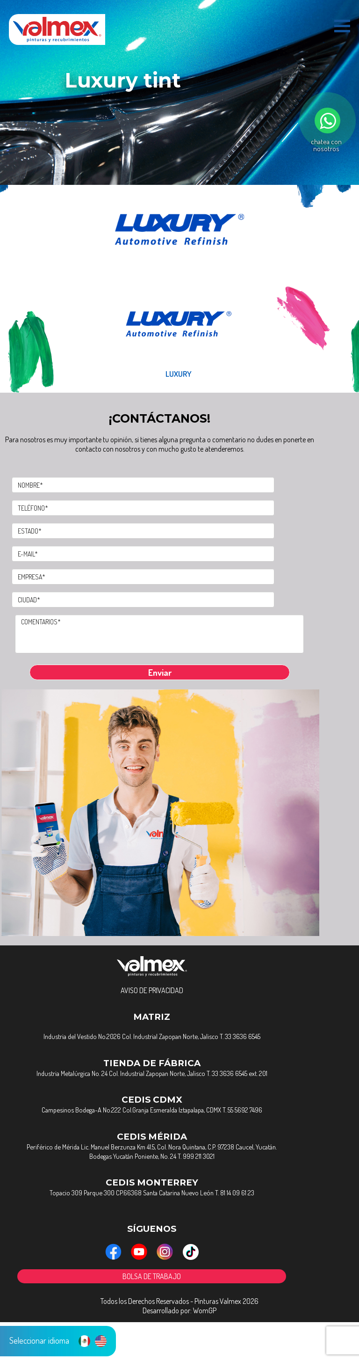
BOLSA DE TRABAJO (184, 1314)
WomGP (204, 1349)
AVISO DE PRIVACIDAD (184, 1015)
